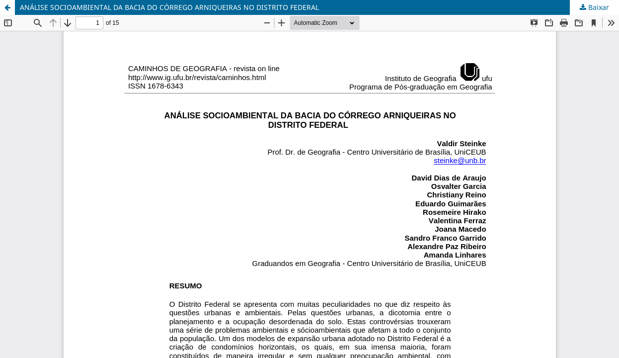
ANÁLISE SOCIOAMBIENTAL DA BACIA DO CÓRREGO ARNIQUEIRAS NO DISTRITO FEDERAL (169, 7)
